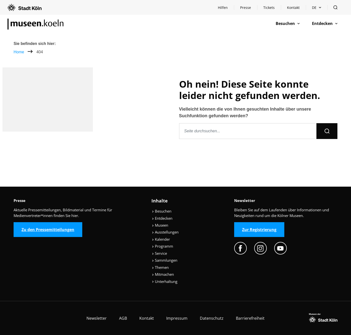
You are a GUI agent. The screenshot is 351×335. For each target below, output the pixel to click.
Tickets (269, 7)
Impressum (176, 318)
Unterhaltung (164, 281)
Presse (245, 7)
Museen (160, 225)
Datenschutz (212, 318)
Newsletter (96, 318)
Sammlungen (164, 260)
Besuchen (161, 211)
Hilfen (226, 8)
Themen (160, 267)
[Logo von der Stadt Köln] (24, 7)
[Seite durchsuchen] (248, 131)
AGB (123, 318)
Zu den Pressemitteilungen (47, 229)
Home (19, 52)
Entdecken (162, 218)
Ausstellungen (165, 232)
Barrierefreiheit (250, 318)
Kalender (161, 239)
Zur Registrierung (259, 229)
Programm (162, 246)
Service (159, 253)
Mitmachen (163, 274)
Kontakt (293, 7)
